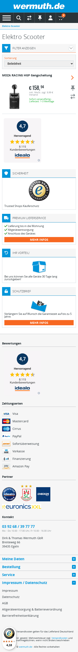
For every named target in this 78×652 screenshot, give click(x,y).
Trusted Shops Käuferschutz (21, 206)
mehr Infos (39, 240)
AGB (5, 603)
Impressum (10, 591)
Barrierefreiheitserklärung (20, 616)
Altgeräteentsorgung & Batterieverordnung (32, 609)
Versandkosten (60, 637)
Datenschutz (11, 597)
